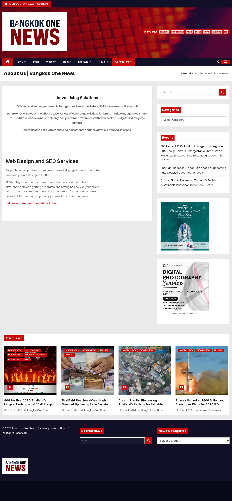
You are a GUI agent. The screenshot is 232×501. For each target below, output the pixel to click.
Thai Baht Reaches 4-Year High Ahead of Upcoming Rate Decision (85, 402)
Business (104, 350)
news (189, 31)
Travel (103, 61)
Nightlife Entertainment (19, 359)
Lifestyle (84, 61)
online (198, 31)
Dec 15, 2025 (15, 410)
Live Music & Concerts (35, 355)
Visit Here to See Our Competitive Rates (31, 203)
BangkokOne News (36, 410)
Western (51, 61)
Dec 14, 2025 (187, 410)
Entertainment (14, 355)
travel (206, 31)
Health (67, 61)
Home (183, 73)
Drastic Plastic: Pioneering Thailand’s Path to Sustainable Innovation (141, 404)
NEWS (21, 61)
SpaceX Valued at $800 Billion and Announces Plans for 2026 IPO (200, 402)
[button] (218, 62)
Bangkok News (14, 350)
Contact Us (123, 61)
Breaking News (32, 350)
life (225, 31)
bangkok (164, 31)
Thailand (216, 31)
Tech (36, 61)
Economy (69, 355)
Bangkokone (177, 31)
